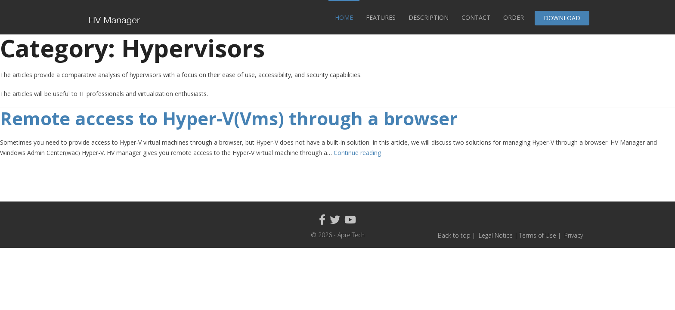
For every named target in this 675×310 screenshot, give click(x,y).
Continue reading (357, 153)
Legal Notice (496, 235)
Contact (475, 17)
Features (381, 17)
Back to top (454, 235)
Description (429, 17)
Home (344, 17)
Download (562, 18)
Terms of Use (538, 235)
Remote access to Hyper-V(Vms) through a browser (229, 118)
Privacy (573, 235)
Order (513, 17)
